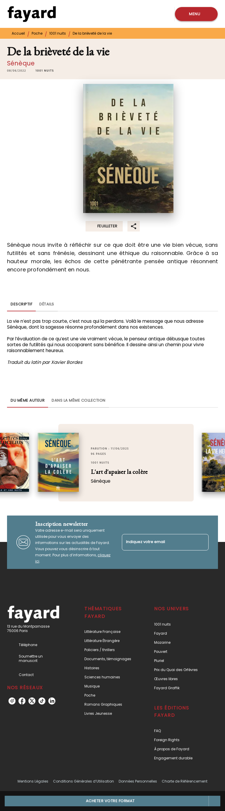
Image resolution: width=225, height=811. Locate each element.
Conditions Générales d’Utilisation (83, 781)
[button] (44, 70)
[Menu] (196, 14)
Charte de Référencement (184, 781)
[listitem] (12, 701)
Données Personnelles (138, 781)
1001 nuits (57, 33)
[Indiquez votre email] (158, 542)
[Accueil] (31, 14)
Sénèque (21, 63)
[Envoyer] (202, 542)
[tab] (21, 304)
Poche (37, 33)
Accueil (18, 33)
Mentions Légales (33, 781)
